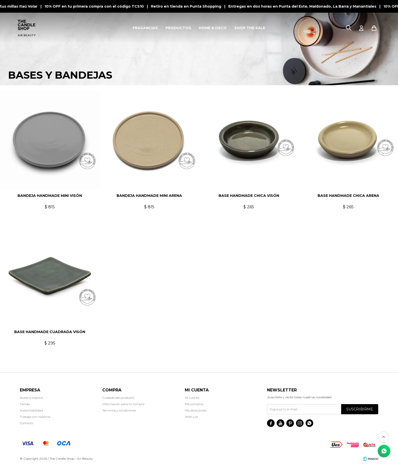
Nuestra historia (31, 398)
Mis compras (194, 404)
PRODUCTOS (178, 28)
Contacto (26, 423)
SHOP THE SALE (249, 28)
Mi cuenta (192, 398)
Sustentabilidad (31, 410)
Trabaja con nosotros (35, 417)
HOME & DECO (213, 28)
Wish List (191, 417)
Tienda (25, 404)
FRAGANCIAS (145, 28)
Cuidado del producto (118, 398)
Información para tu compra (123, 404)
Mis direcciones (195, 410)
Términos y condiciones (119, 410)
